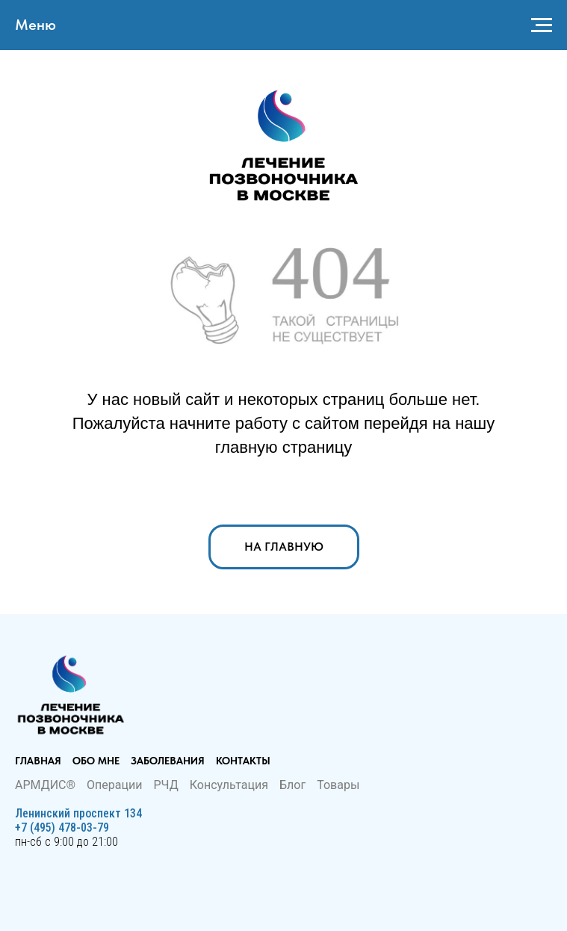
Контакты (243, 761)
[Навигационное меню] (541, 25)
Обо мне (96, 761)
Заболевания (168, 761)
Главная (38, 761)
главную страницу (284, 447)
